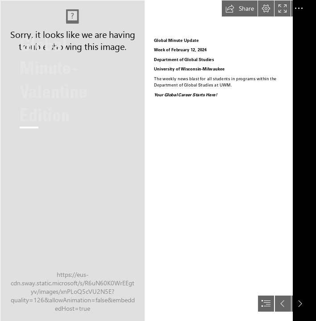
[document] (158, 160)
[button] (240, 8)
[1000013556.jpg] (72, 160)
